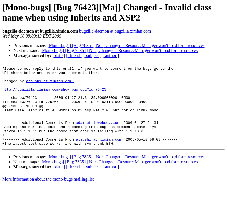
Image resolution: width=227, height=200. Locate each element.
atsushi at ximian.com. (50, 84)
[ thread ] (74, 55)
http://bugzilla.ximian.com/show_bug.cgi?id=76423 (54, 94)
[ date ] (59, 55)
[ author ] (111, 55)
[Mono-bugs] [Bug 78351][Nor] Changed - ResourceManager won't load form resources (126, 45)
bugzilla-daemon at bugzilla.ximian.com (115, 31)
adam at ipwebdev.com (97, 134)
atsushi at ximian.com (98, 154)
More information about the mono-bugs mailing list (48, 194)
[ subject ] (92, 55)
